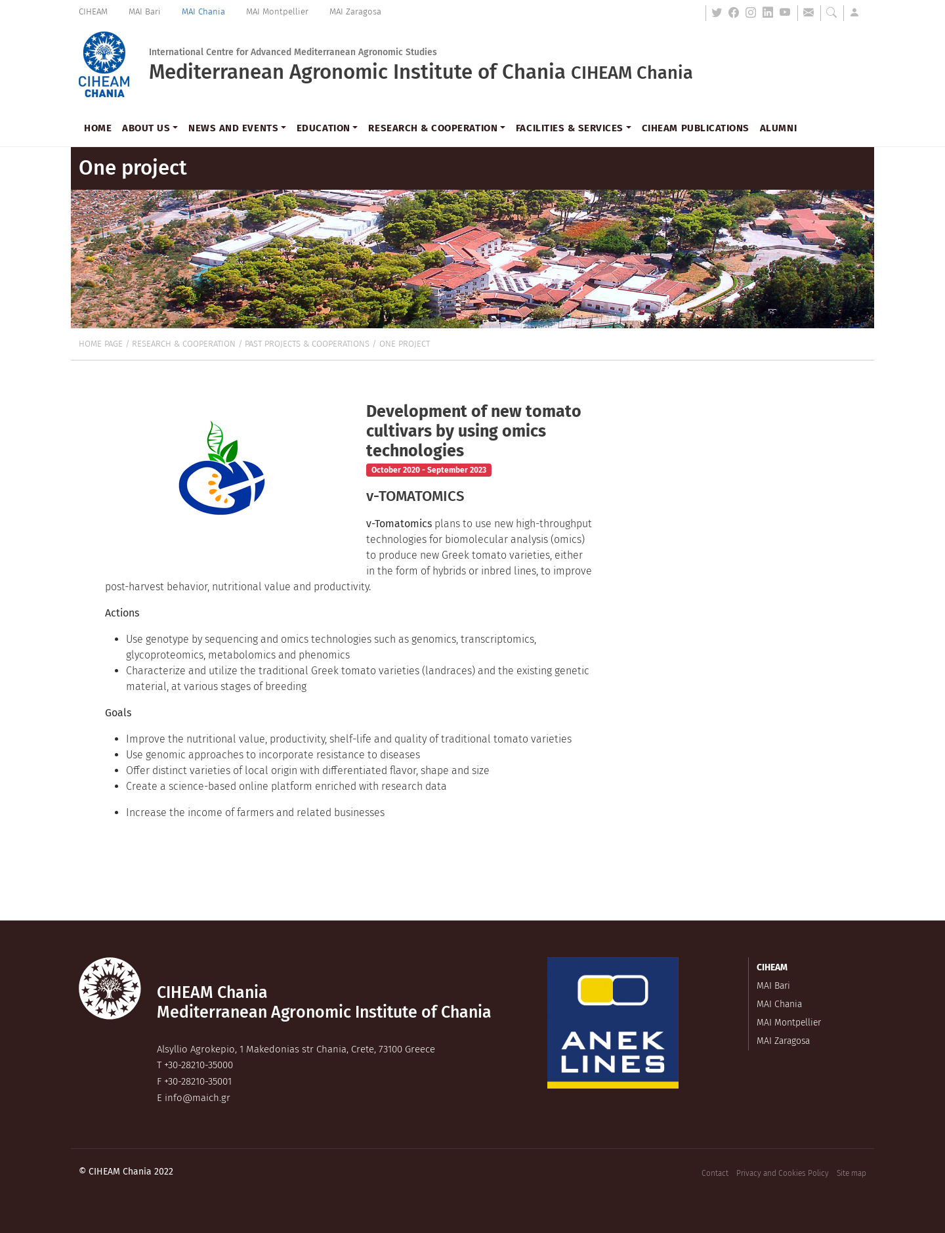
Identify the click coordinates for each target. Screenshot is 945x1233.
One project (404, 344)
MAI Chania (203, 11)
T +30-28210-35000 (195, 1065)
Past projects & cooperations (307, 344)
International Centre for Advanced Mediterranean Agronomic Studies (293, 52)
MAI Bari (145, 11)
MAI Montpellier (277, 11)
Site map (851, 1173)
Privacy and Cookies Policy (782, 1173)
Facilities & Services (569, 128)
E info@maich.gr (193, 1098)
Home (98, 128)
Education (323, 128)
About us (146, 128)
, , (296, 1049)
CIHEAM (93, 11)
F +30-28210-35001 (194, 1081)
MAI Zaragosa (355, 11)
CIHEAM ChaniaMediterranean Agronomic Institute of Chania (324, 1002)
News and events (233, 128)
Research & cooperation (432, 128)
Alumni (778, 128)
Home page (101, 344)
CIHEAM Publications (695, 128)
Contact (715, 1173)
